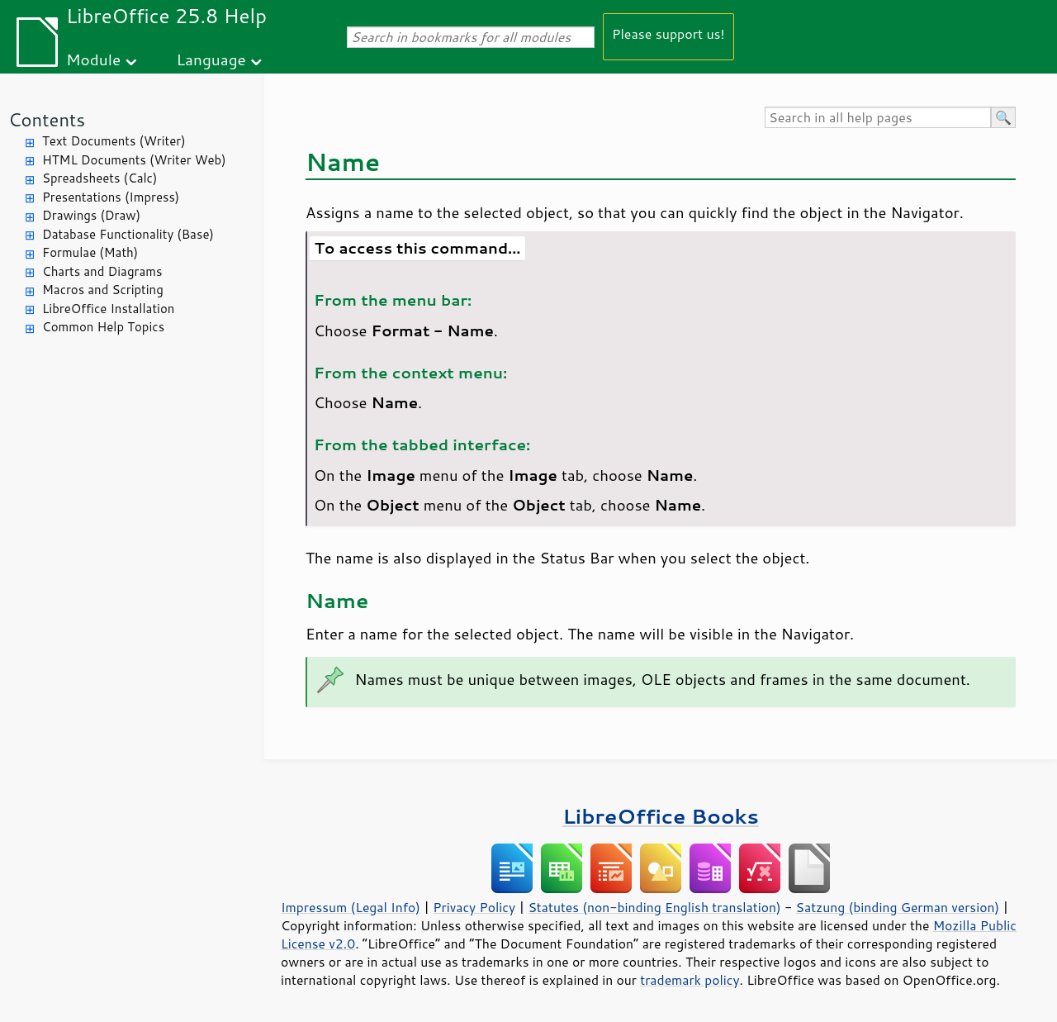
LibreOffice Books (660, 815)
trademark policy (689, 980)
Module (93, 59)
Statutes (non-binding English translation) (654, 907)
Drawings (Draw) (91, 215)
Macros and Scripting (103, 289)
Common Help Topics (103, 326)
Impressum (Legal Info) (350, 907)
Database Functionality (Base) (128, 234)
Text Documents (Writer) (114, 141)
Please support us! (668, 33)
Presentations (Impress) (110, 197)
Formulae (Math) (90, 252)
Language (211, 59)
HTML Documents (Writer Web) (134, 160)
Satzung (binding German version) (898, 907)
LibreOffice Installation (108, 308)
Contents (46, 119)
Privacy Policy (474, 907)
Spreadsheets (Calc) (99, 178)
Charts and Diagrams (102, 271)
